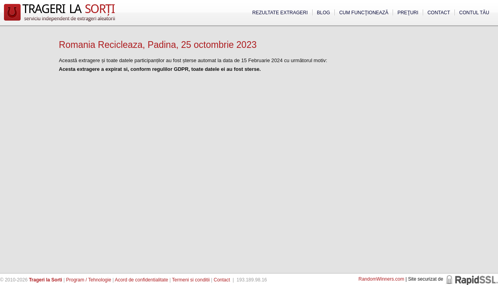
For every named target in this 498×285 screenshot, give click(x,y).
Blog (323, 12)
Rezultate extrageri (280, 12)
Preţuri (407, 12)
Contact (438, 12)
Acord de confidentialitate (141, 280)
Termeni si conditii (191, 280)
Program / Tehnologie (88, 280)
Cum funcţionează (363, 12)
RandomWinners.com (381, 279)
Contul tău (474, 12)
